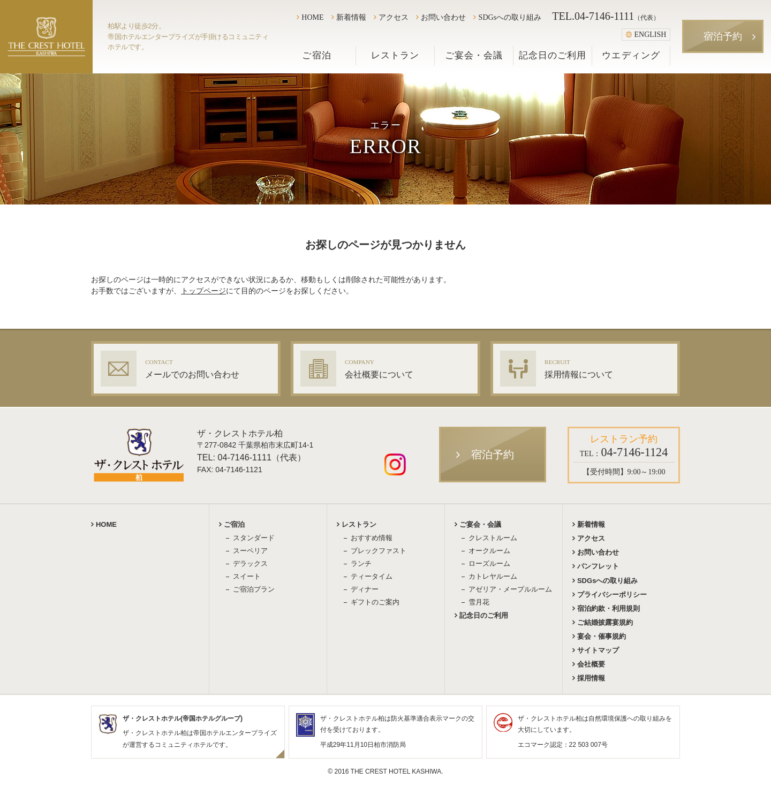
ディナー (365, 589)
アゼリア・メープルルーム (510, 589)
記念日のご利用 (552, 55)
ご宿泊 (316, 55)
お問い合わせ (443, 17)
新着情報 (351, 17)
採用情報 (591, 678)
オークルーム (489, 551)
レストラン (395, 55)
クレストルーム (492, 538)
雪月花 (478, 602)
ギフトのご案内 (375, 602)
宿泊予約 (723, 36)
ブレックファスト (378, 551)
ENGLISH (646, 34)
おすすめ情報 (371, 538)
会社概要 (591, 664)
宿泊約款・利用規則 (608, 608)
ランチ (361, 563)
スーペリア (250, 551)
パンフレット (598, 566)
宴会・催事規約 (601, 636)
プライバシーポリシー (612, 595)
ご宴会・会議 (474, 55)
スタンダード (254, 538)
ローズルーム (489, 563)
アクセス (394, 17)
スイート (247, 576)
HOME (312, 17)
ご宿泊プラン (254, 589)
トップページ (203, 290)
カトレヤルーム (492, 576)
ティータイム (371, 576)
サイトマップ (598, 650)
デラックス (250, 563)
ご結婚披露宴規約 (605, 622)
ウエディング (631, 55)
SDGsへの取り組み (510, 17)
